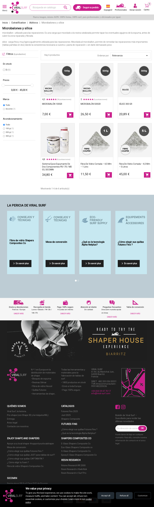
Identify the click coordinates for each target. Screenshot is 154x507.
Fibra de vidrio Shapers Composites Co (25, 466)
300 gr (10, 132)
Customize (142, 495)
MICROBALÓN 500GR (91, 104)
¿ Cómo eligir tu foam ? (18, 462)
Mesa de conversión (16, 447)
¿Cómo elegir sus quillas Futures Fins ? (79, 429)
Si (8, 70)
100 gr (10, 128)
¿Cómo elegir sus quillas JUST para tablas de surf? (31, 455)
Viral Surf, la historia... (17, 411)
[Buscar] (50, 7)
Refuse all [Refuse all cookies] (122, 495)
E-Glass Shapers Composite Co (76, 443)
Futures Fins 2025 (69, 411)
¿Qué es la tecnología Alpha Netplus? (78, 433)
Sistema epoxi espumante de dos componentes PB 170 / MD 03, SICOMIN (57, 167)
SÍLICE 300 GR (125, 104)
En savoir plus (20, 263)
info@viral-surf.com (100, 393)
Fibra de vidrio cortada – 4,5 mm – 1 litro (96, 165)
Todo (8, 105)
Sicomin (10, 109)
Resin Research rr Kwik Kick (74, 469)
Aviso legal (12, 422)
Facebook (117, 407)
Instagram (123, 407)
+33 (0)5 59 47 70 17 (101, 391)
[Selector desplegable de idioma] (108, 8)
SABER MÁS (19, 314)
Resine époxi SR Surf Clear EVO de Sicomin (27, 483)
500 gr (10, 136)
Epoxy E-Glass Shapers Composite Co (79, 455)
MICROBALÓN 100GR (52, 104)
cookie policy (31, 502)
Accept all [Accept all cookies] (103, 495)
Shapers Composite (70, 419)
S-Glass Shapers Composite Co (76, 451)
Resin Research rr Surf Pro (73, 473)
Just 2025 (66, 415)
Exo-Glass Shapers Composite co (76, 447)
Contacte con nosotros (18, 426)
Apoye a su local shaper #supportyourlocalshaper (30, 443)
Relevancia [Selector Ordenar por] (130, 55)
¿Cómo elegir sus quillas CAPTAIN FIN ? (25, 458)
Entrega (11, 419)
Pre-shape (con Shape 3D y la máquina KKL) (27, 415)
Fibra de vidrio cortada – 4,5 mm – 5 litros (134, 165)
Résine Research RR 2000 (73, 465)
